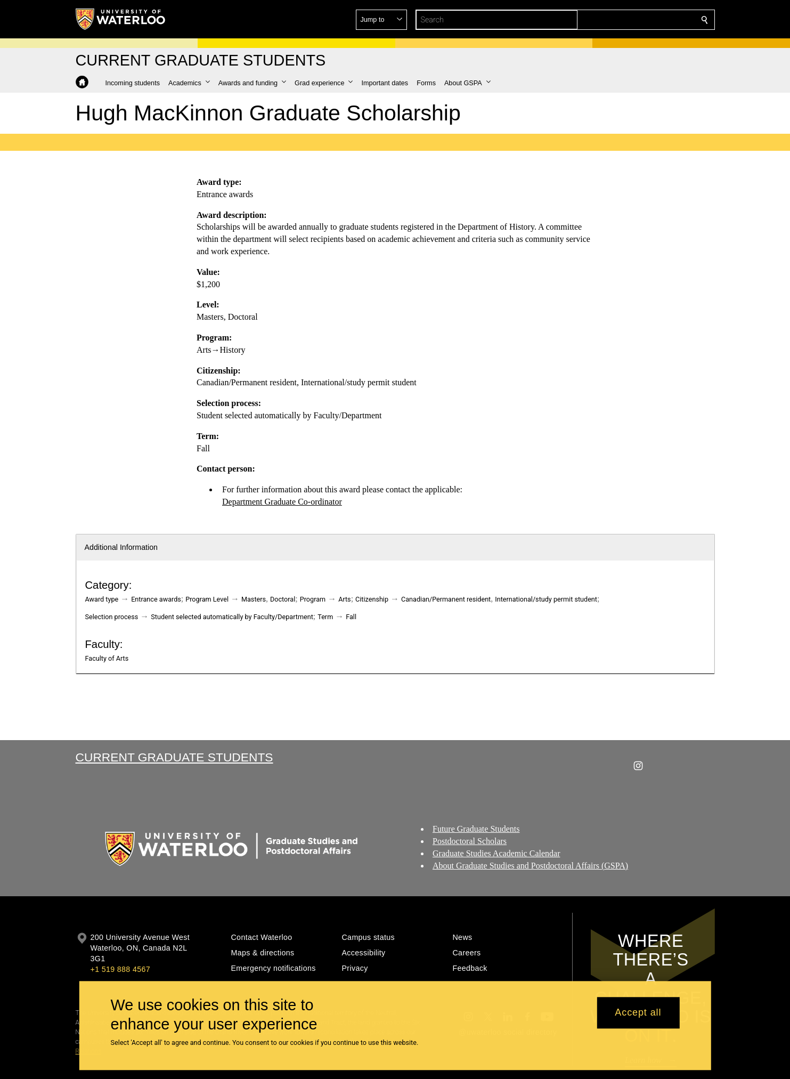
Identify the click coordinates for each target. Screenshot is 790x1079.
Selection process (112, 617)
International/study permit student (546, 599)
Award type (102, 599)
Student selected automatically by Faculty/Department (232, 617)
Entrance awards (156, 599)
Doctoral (282, 599)
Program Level (207, 599)
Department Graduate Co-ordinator (282, 501)
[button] (627, 19)
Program (312, 599)
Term (325, 617)
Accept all (638, 1013)
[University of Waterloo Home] (121, 19)
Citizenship (371, 599)
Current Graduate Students (174, 757)
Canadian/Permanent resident (446, 599)
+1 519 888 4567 (120, 969)
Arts (344, 599)
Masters (253, 599)
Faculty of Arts (107, 658)
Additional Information (121, 547)
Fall (351, 617)
